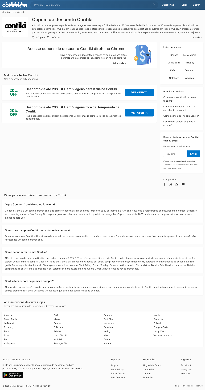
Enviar (193, 153)
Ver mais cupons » (162, 335)
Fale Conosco (118, 377)
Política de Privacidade (172, 168)
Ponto (7, 331)
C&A (56, 315)
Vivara (57, 319)
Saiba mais (119, 63)
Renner (174, 55)
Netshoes (174, 78)
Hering (107, 331)
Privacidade (187, 386)
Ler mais (197, 37)
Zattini (107, 339)
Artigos (114, 365)
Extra (6, 335)
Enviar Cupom (118, 373)
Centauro (189, 70)
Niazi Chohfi (60, 335)
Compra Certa (160, 327)
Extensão (147, 377)
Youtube (185, 373)
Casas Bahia (174, 62)
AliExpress (9, 343)
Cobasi (157, 323)
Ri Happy (189, 62)
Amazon (189, 78)
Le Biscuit (9, 323)
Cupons (10, 12)
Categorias (148, 369)
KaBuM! (174, 70)
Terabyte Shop (61, 343)
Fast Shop (109, 319)
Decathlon (158, 319)
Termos (199, 386)
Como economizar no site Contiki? (181, 115)
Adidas (57, 331)
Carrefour (109, 327)
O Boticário (59, 327)
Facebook (186, 365)
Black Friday (117, 369)
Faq (177, 386)
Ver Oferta (139, 92)
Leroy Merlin (189, 55)
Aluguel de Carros (152, 365)
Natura (107, 343)
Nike (106, 335)
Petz (6, 339)
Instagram (186, 369)
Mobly (156, 315)
